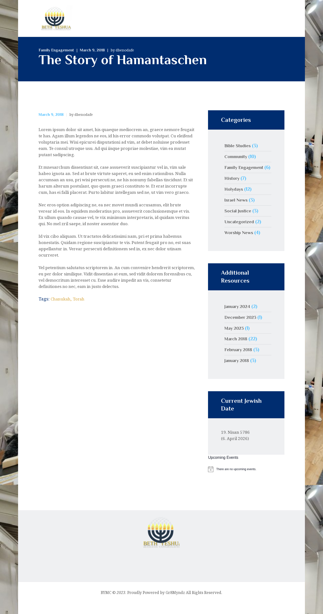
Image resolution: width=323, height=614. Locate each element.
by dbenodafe (122, 50)
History (232, 188)
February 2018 (239, 360)
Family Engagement (56, 50)
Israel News (237, 210)
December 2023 (241, 327)
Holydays (234, 199)
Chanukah (61, 299)
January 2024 (238, 317)
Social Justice (238, 221)
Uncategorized (240, 232)
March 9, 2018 (92, 50)
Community (236, 156)
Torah (81, 299)
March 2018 (237, 349)
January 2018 (238, 371)
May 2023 (235, 338)
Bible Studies (238, 145)
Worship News (239, 243)
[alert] (246, 480)
